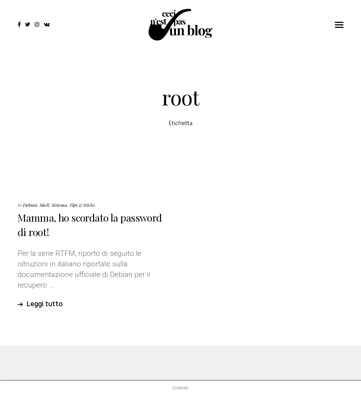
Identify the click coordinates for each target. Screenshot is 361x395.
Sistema (59, 205)
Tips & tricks (82, 205)
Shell (44, 205)
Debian (30, 205)
